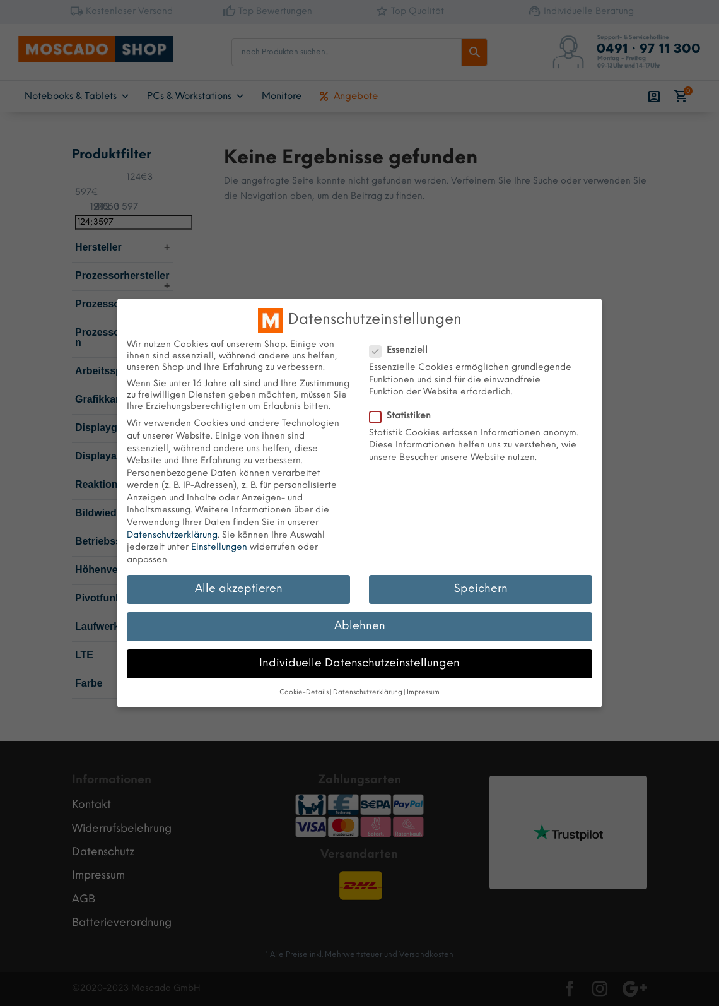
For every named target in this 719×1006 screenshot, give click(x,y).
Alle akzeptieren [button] (239, 589)
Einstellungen (219, 547)
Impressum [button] (423, 692)
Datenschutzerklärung (172, 535)
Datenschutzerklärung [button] (367, 692)
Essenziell (403, 351)
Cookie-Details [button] (304, 692)
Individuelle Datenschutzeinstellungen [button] (359, 663)
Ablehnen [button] (359, 626)
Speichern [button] (481, 589)
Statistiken (405, 416)
